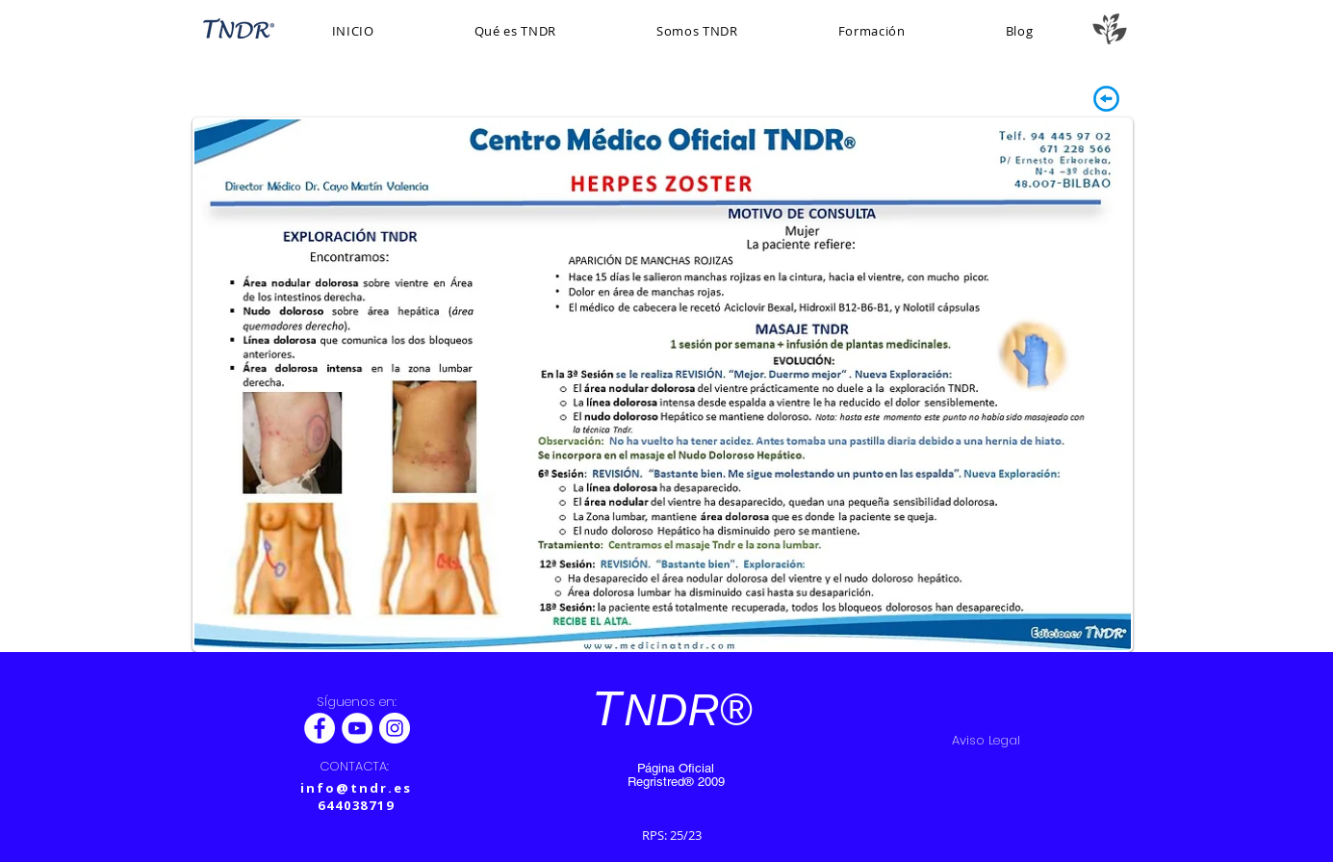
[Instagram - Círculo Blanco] (394, 728)
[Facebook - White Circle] (319, 728)
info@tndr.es (355, 788)
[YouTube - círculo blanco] (357, 728)
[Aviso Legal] (986, 741)
